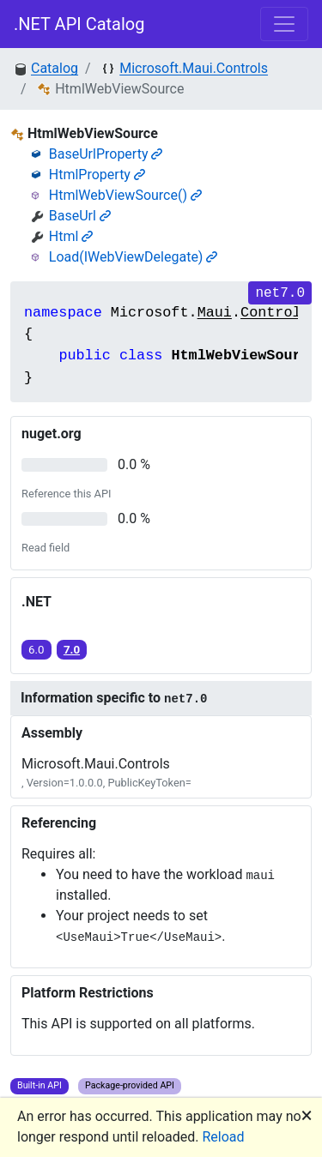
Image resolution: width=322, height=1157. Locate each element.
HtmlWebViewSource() (125, 195)
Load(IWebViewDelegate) (133, 257)
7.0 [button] (72, 649)
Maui (214, 312)
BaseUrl (80, 216)
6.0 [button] (36, 649)
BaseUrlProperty (106, 154)
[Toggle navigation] (284, 24)
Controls (275, 312)
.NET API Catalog (79, 24)
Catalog (54, 68)
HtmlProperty (97, 174)
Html (71, 236)
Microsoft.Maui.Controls (193, 68)
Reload (224, 1137)
